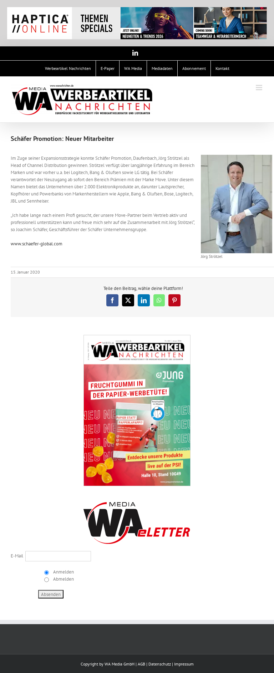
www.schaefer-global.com (38, 244)
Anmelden (63, 572)
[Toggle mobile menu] (259, 87)
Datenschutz (159, 664)
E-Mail (17, 556)
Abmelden (63, 579)
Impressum (184, 664)
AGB (141, 664)
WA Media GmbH (120, 664)
